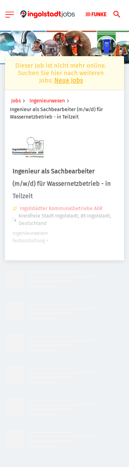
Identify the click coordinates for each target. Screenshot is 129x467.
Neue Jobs (68, 80)
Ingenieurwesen (47, 101)
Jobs (16, 101)
